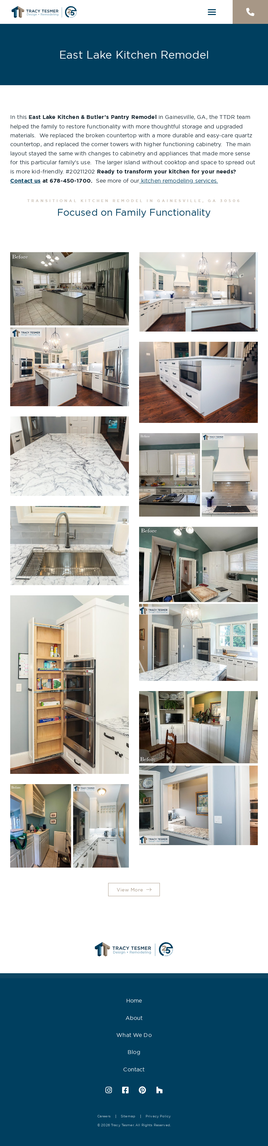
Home (134, 1000)
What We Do (134, 1035)
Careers (104, 1116)
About (134, 1017)
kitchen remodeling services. (178, 180)
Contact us (25, 180)
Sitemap (128, 1116)
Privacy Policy (158, 1116)
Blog (134, 1052)
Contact (134, 1069)
